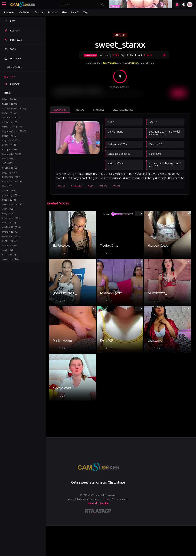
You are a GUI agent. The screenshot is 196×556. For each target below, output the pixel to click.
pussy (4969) (9, 140)
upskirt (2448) (11, 278)
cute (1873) (9, 211)
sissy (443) (9, 150)
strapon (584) (10, 155)
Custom (38, 12)
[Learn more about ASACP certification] (103, 511)
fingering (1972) (12, 186)
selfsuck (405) (11, 252)
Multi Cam (24, 12)
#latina (116, 186)
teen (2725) (9, 237)
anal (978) (8, 267)
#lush (90, 186)
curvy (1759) (9, 115)
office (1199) (10, 125)
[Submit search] (102, 4)
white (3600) (9, 201)
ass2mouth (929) (11, 242)
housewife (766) (11, 160)
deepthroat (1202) (13, 217)
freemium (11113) (12, 191)
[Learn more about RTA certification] (90, 511)
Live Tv (75, 12)
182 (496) (8, 171)
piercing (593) (11, 206)
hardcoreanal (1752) (14, 109)
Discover (9, 12)
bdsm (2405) (9, 99)
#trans (61, 186)
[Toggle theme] (183, 4)
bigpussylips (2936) (14, 135)
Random (52, 12)
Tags (86, 12)
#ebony (103, 186)
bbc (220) (8, 196)
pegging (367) (10, 181)
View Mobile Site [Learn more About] (98, 503)
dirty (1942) (9, 257)
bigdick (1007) (11, 145)
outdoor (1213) (11, 120)
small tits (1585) (13, 130)
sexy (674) (8, 227)
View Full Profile (123, 109)
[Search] (81, 4)
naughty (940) (10, 262)
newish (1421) (10, 176)
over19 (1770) (10, 247)
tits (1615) (9, 273)
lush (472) (8, 222)
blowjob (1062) (11, 232)
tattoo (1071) (10, 104)
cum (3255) (8, 166)
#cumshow (76, 186)
